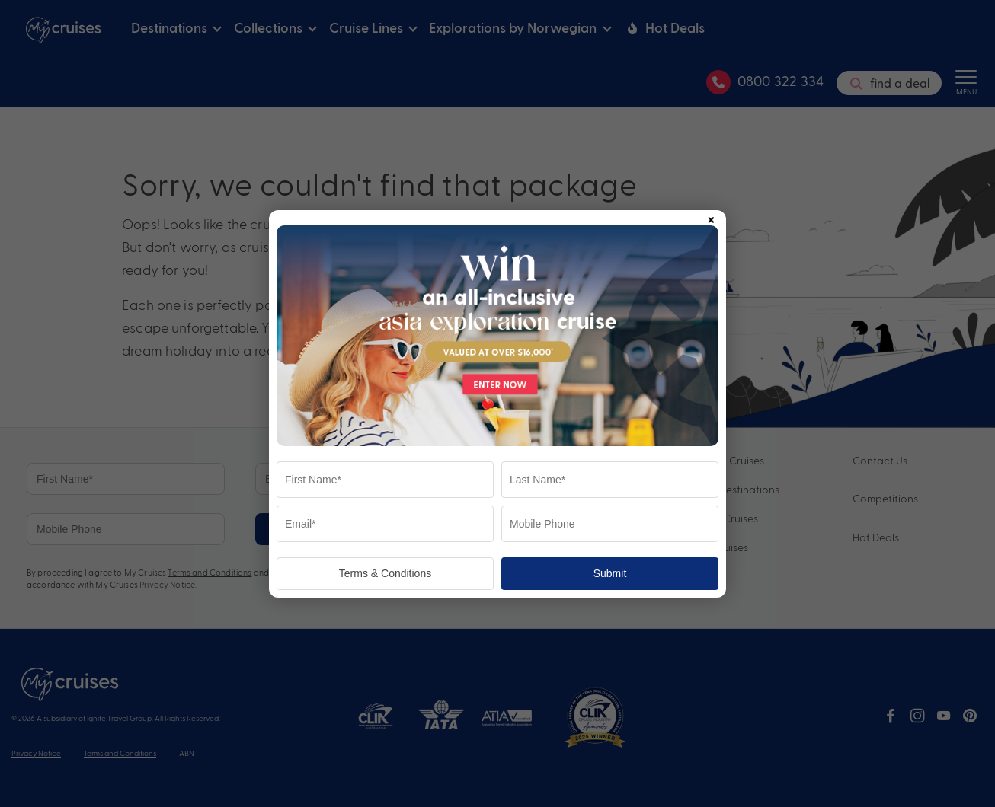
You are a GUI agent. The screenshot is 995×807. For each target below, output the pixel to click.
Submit (610, 573)
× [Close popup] (710, 217)
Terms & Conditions (385, 573)
